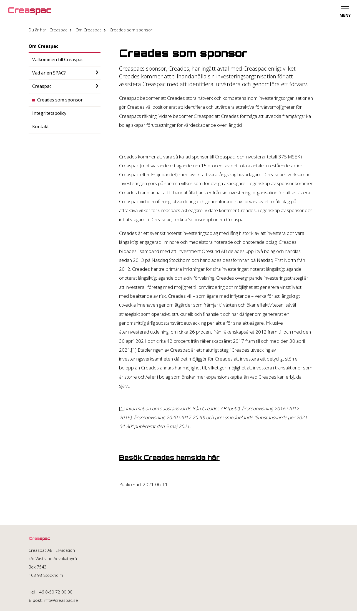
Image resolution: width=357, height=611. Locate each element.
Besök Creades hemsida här (169, 457)
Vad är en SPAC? (49, 73)
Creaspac (58, 30)
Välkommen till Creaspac (57, 59)
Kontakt (40, 126)
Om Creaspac (88, 30)
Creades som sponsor (131, 30)
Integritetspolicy (49, 113)
